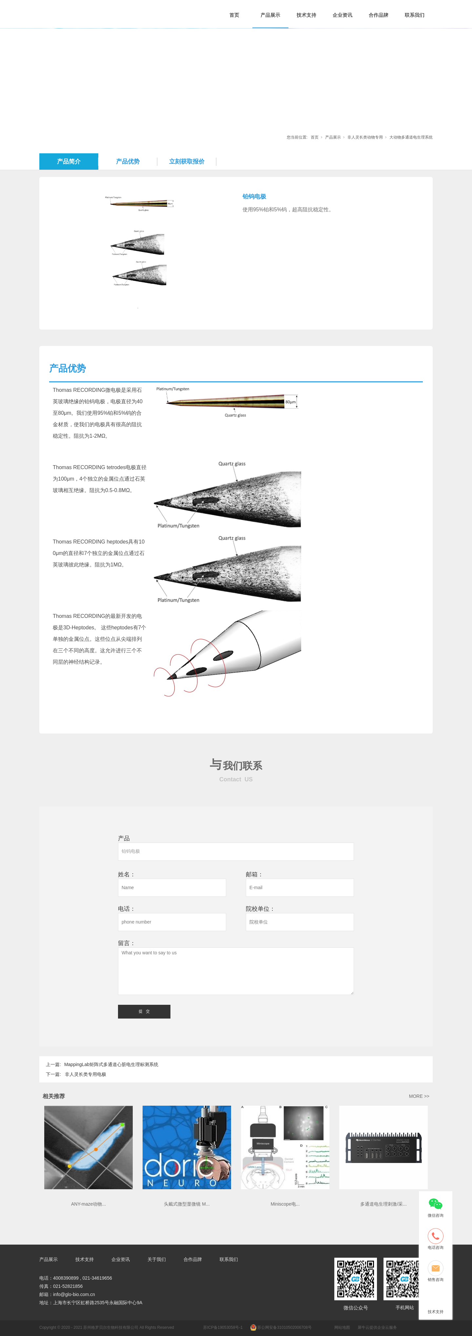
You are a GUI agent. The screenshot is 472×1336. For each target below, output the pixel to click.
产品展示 (270, 15)
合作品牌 (378, 15)
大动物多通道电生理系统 (411, 137)
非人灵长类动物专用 (365, 137)
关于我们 (157, 1259)
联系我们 (414, 15)
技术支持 (306, 15)
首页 (234, 15)
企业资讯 (342, 15)
